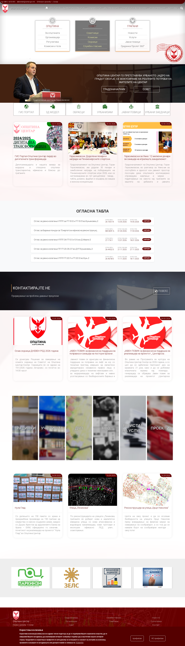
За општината (52, 33)
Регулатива (52, 41)
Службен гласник (92, 46)
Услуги (132, 37)
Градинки (25, 428)
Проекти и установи (134, 8)
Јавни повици (132, 41)
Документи (94, 8)
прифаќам (137, 638)
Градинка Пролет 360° (132, 46)
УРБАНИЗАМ (105, 112)
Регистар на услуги (133, 428)
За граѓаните (111, 8)
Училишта (52, 428)
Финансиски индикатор (112, 578)
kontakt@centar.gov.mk (27, 2)
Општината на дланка (152, 578)
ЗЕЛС (71, 578)
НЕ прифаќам (157, 638)
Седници (92, 41)
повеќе (80, 642)
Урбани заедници (157, 112)
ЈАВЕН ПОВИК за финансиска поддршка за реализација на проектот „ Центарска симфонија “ (147, 352)
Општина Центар (19, 8)
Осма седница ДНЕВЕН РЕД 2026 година (36, 351)
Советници (92, 33)
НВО (106, 428)
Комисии (92, 37)
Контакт (173, 8)
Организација (52, 37)
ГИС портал (26, 112)
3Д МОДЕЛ (52, 112)
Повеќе (163, 291)
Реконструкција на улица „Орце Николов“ (146, 507)
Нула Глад (20, 507)
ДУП (79, 428)
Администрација (74, 8)
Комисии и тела (52, 46)
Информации (157, 8)
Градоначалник (114, 89)
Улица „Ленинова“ (79, 507)
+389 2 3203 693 (9, 2)
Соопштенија (156, 621)
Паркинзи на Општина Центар (30, 578)
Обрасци (79, 112)
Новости (132, 33)
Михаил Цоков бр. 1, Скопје (48, 2)
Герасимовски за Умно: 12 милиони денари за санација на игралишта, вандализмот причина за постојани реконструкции (147, 158)
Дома (46, 8)
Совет (147, 89)
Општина (55, 8)
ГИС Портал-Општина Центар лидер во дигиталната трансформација (35, 157)
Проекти (160, 428)
